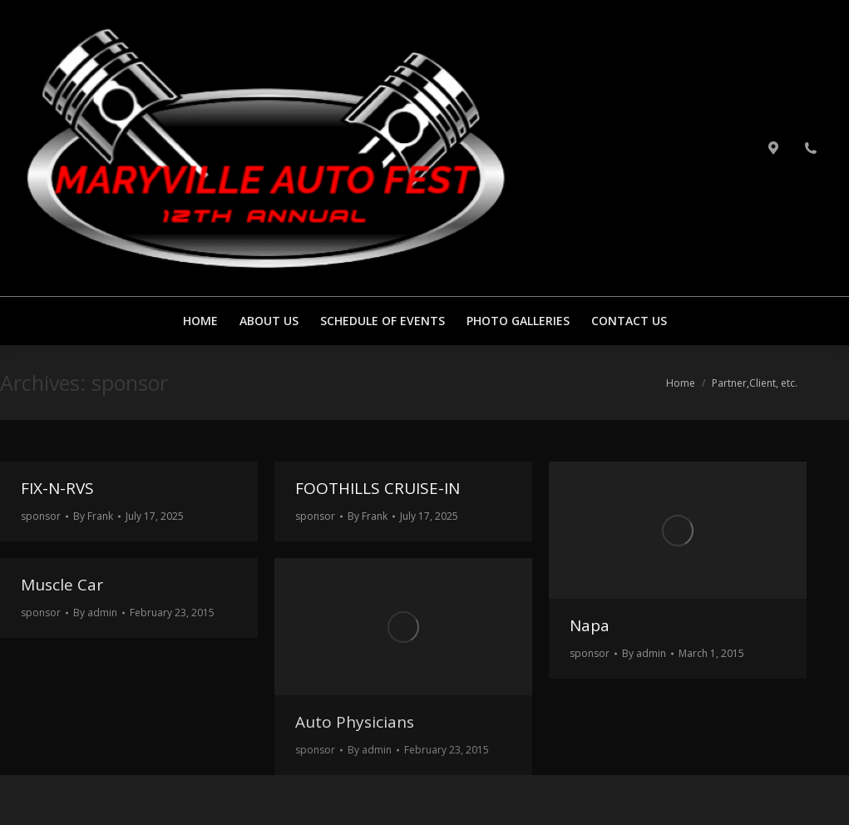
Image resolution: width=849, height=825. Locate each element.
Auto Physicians (354, 722)
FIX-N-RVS (57, 488)
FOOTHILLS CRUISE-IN (377, 488)
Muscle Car (62, 584)
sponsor (41, 516)
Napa (590, 625)
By (93, 516)
